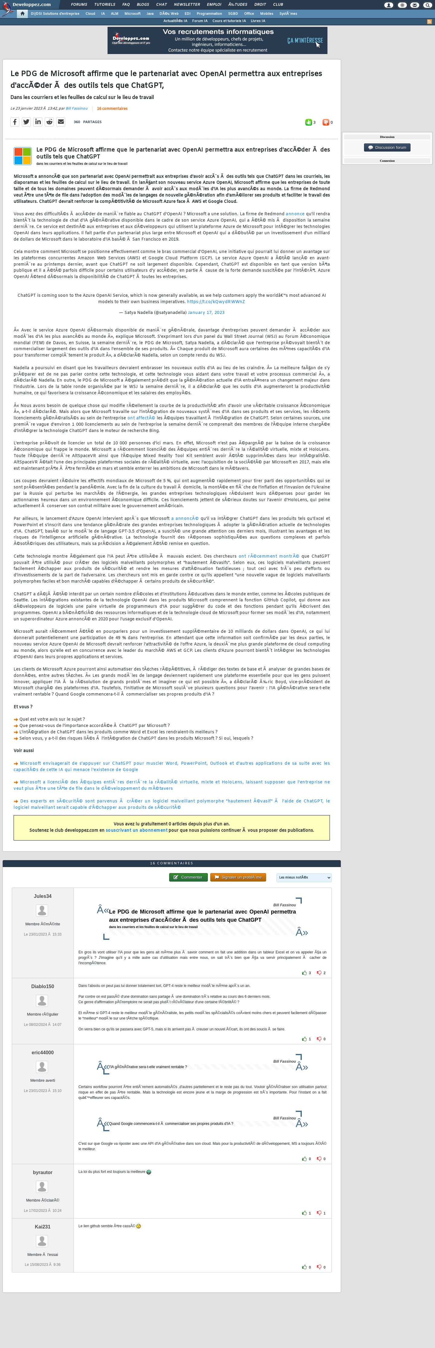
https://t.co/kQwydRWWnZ (216, 302)
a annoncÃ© (185, 519)
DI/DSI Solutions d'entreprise (55, 14)
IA (103, 14)
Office (249, 14)
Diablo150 (42, 986)
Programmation (209, 14)
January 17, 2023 (206, 313)
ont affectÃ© (141, 418)
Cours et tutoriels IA (229, 21)
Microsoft (132, 14)
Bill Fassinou (77, 108)
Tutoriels (105, 4)
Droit (260, 4)
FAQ (126, 4)
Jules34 (43, 896)
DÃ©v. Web (169, 14)
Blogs (143, 4)
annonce (295, 214)
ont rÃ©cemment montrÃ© (269, 556)
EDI (188, 14)
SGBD (233, 14)
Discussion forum (387, 147)
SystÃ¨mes (288, 14)
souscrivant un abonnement (137, 831)
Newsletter (186, 4)
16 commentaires (112, 109)
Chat (161, 4)
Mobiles (266, 14)
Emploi (214, 4)
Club (277, 4)
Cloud (90, 14)
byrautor (43, 1172)
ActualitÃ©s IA (175, 21)
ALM (114, 14)
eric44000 (43, 1052)
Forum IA (200, 21)
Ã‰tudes (238, 4)
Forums (79, 4)
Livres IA (258, 21)
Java (150, 14)
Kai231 (43, 1226)
